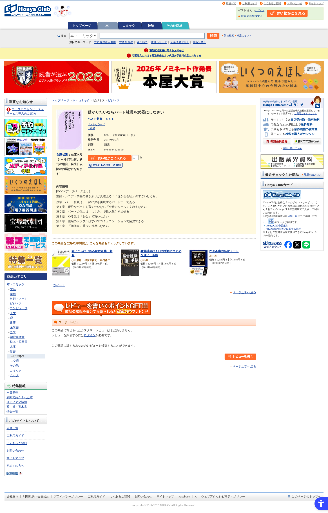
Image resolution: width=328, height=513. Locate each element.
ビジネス (16, 303)
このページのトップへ (306, 496)
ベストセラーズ (96, 124)
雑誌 (151, 25)
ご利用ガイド (249, 3)
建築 (13, 322)
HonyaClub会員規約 (277, 225)
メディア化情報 (17, 402)
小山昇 (91, 128)
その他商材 (174, 25)
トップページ (81, 25)
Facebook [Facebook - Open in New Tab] (184, 496)
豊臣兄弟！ (199, 42)
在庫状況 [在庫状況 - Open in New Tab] (62, 154)
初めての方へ (15, 465)
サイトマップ (316, 3)
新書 (13, 351)
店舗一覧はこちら (292, 148)
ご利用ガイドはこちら (305, 113)
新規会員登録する (252, 16)
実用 (13, 294)
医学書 (14, 327)
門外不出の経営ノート (224, 251)
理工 (13, 318)
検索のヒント (244, 35)
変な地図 (142, 42)
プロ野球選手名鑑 (105, 42)
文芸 (13, 289)
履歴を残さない (312, 174)
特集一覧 (12, 411)
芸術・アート (18, 298)
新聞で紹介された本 (20, 397)
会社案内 (12, 496)
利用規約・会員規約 (36, 496)
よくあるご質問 (272, 3)
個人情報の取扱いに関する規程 (283, 228)
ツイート (59, 285)
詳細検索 (229, 35)
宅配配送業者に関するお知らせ (166, 50)
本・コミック (15, 284)
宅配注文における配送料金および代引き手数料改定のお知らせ (166, 55)
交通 (16, 361)
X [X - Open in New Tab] (196, 496)
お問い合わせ (294, 3)
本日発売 (12, 392)
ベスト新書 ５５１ (101, 119)
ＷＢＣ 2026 (126, 42)
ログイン (259, 10)
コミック (129, 25)
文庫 (13, 346)
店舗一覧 (231, 3)
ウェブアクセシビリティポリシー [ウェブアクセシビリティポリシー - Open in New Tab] (223, 496)
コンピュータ (18, 308)
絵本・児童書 (18, 341)
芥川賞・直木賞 (17, 406)
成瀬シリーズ (159, 42)
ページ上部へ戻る (244, 292)
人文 (13, 313)
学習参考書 (17, 337)
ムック (14, 375)
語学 (13, 332)
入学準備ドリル (179, 42)
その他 (14, 365)
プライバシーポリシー (68, 496)
